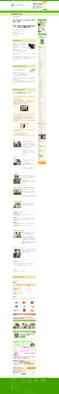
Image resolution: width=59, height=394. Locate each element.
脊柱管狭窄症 (41, 96)
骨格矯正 (40, 118)
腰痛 (39, 76)
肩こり (40, 56)
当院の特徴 (40, 125)
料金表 (36, 381)
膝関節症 (40, 102)
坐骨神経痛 (40, 87)
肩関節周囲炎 (41, 65)
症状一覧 (30, 381)
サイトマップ (30, 382)
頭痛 (39, 49)
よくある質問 (41, 132)
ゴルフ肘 (40, 69)
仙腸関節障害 (41, 91)
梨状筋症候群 (41, 89)
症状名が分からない (42, 120)
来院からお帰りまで (42, 127)
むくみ (40, 109)
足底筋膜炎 (40, 107)
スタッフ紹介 (30, 380)
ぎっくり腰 (40, 80)
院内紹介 (36, 380)
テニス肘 (40, 67)
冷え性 (40, 111)
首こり (40, 54)
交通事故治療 (41, 113)
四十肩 (40, 58)
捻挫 (39, 100)
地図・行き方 (45, 9)
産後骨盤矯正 (41, 85)
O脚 (39, 98)
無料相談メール (42, 162)
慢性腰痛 (40, 78)
